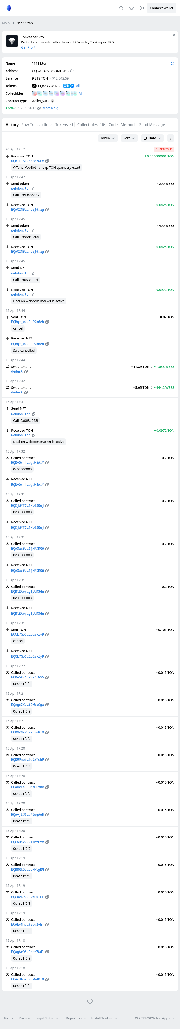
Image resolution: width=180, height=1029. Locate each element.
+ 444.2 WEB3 (164, 387)
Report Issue (76, 1018)
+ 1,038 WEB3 (164, 366)
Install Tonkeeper (104, 1018)
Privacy (24, 1018)
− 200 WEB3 (165, 183)
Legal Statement (47, 1018)
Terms (8, 1018)
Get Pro (28, 47)
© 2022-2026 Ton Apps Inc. (155, 1018)
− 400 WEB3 (165, 225)
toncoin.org (50, 108)
